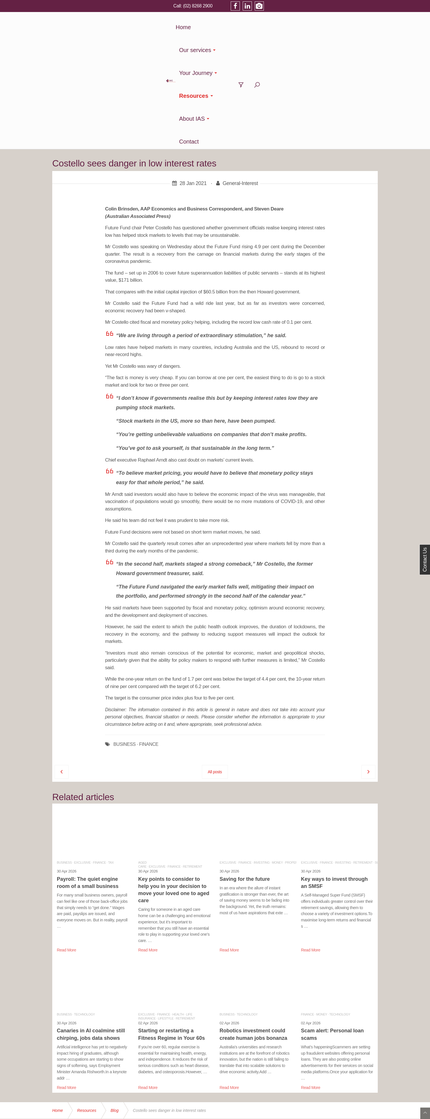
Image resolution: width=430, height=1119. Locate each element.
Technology (84, 900)
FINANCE (148, 630)
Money (277, 748)
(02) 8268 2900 (310, 6)
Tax (111, 748)
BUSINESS (124, 630)
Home (145, 27)
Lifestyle (165, 904)
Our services (176, 27)
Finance (99, 748)
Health (178, 900)
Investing (262, 748)
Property (293, 748)
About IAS (302, 27)
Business (64, 748)
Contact (336, 27)
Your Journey (220, 27)
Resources (263, 27)
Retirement (192, 752)
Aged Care (142, 750)
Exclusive (82, 748)
